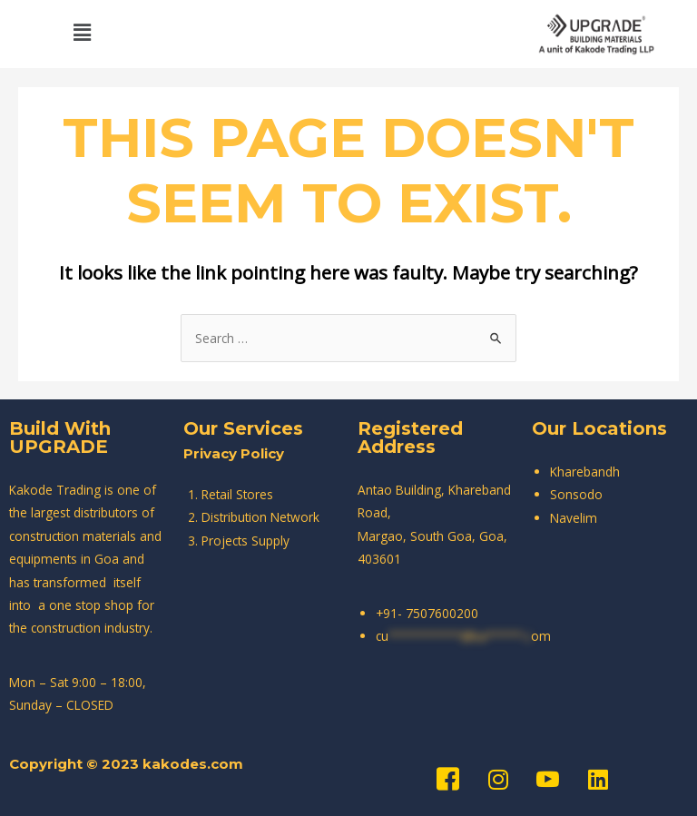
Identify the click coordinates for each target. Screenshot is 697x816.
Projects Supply (245, 540)
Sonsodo (576, 494)
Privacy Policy (233, 453)
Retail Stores (237, 494)
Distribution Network (260, 517)
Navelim (573, 517)
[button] (81, 32)
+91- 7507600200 (427, 613)
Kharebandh (585, 471)
